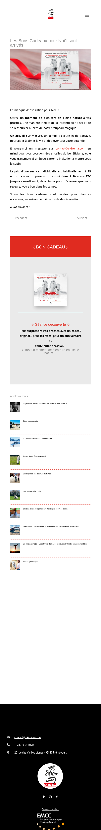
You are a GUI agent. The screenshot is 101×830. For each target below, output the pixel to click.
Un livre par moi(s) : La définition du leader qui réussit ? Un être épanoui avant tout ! (55, 544)
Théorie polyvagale (30, 562)
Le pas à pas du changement (34, 456)
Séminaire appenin (30, 421)
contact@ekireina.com (70, 148)
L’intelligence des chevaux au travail (37, 474)
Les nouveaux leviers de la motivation (37, 439)
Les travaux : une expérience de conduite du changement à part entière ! (51, 526)
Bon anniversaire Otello (32, 491)
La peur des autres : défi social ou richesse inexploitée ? (45, 404)
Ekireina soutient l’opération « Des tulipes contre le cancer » (46, 509)
